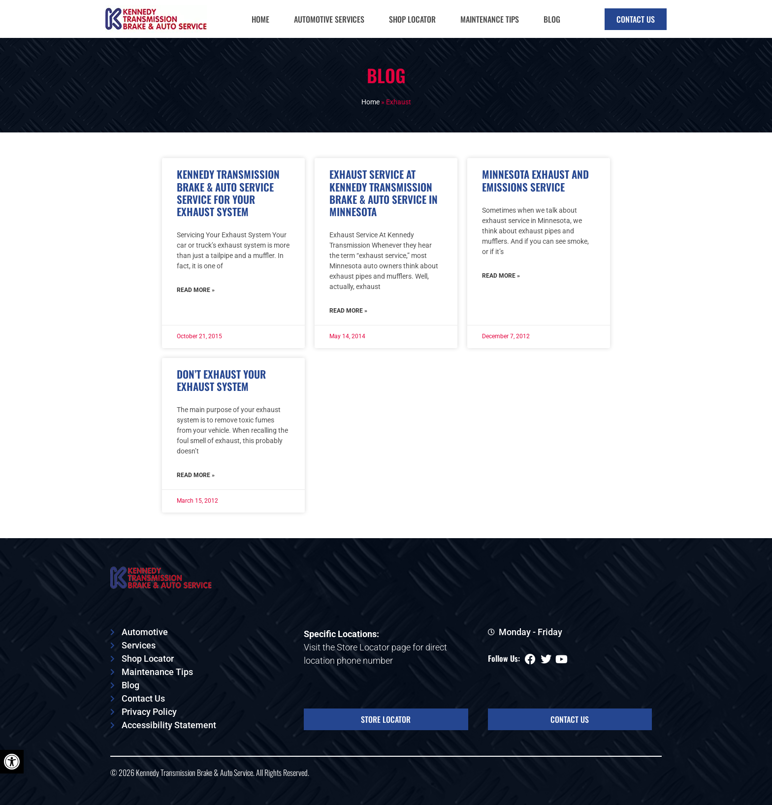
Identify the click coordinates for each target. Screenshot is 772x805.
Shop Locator (412, 19)
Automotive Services (329, 19)
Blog (552, 19)
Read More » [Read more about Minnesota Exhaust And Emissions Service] (501, 275)
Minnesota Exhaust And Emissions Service (535, 180)
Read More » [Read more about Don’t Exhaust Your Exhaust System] (196, 475)
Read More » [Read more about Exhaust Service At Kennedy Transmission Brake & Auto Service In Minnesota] (348, 310)
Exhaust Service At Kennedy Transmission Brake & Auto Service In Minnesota (383, 192)
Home (260, 19)
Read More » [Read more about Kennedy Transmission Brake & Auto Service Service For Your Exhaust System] (196, 290)
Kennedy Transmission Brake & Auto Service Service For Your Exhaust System (228, 192)
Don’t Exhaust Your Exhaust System (221, 380)
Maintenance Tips (489, 19)
